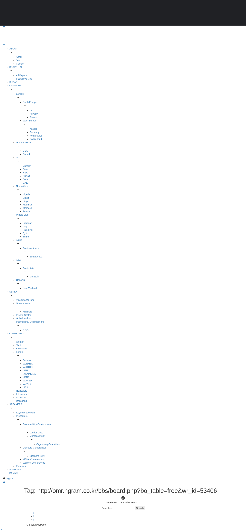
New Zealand (30, 288)
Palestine (28, 229)
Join (18, 60)
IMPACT (13, 473)
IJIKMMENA (29, 373)
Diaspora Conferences (34, 447)
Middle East (22, 214)
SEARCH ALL (16, 67)
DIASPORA (15, 85)
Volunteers (21, 348)
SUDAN (13, 82)
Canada (27, 154)
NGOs (26, 330)
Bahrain (27, 165)
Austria (33, 129)
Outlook (27, 360)
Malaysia (34, 276)
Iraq (25, 226)
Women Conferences (34, 462)
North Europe (30, 102)
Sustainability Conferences (37, 424)
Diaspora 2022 (37, 456)
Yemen (26, 236)
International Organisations (30, 321)
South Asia (28, 268)
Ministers (27, 311)
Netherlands (36, 135)
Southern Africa (31, 248)
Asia (18, 260)
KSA (25, 172)
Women (20, 341)
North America (23, 142)
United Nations (24, 318)
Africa (19, 240)
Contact (20, 63)
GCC (18, 157)
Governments (23, 303)
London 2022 (36, 432)
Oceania (20, 280)
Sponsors (21, 397)
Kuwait (26, 176)
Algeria (26, 194)
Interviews (21, 394)
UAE (25, 182)
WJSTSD (28, 367)
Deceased (21, 401)
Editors (20, 352)
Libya (25, 201)
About (19, 57)
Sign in (10, 478)
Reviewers (21, 390)
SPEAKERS (15, 404)
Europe (20, 93)
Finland (33, 117)
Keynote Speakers (25, 412)
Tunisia (26, 211)
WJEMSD (28, 363)
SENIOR (13, 291)
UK (31, 110)
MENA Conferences (33, 459)
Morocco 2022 (37, 436)
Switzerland (36, 139)
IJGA (25, 387)
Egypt (26, 197)
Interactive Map (24, 78)
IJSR (25, 370)
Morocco (27, 208)
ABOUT (13, 48)
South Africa (36, 256)
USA (25, 150)
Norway (34, 113)
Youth (19, 345)
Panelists (21, 466)
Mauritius (27, 204)
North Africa (22, 186)
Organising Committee (48, 444)
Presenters (22, 416)
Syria (25, 233)
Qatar (26, 179)
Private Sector (23, 315)
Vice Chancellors (25, 300)
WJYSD (27, 384)
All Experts (21, 75)
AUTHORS (15, 469)
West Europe (30, 120)
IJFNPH (27, 377)
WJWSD (27, 380)
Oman (26, 169)
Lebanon (27, 223)
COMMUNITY (16, 333)
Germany (34, 132)
